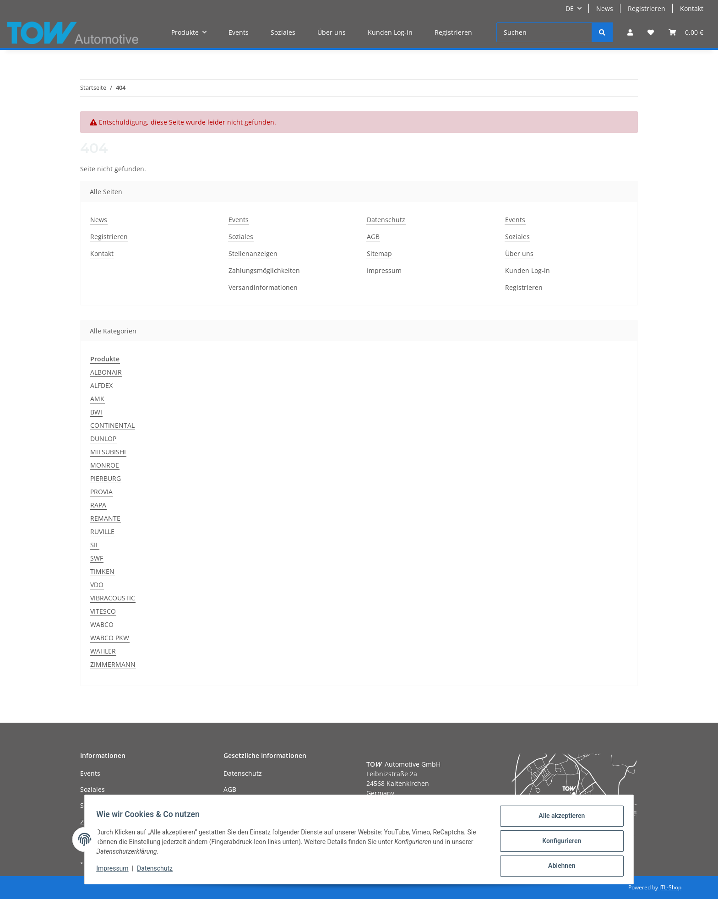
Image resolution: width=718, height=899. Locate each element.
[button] (630, 32)
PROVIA (101, 491)
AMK (97, 398)
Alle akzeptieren (558, 819)
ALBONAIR (106, 372)
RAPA (98, 505)
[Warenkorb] (686, 32)
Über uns (331, 32)
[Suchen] (544, 32)
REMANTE (105, 518)
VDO (96, 584)
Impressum (384, 270)
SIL (94, 544)
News (604, 8)
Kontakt (691, 8)
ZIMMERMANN (113, 664)
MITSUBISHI (108, 451)
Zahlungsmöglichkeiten (264, 270)
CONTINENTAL (112, 425)
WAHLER (103, 651)
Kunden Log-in (390, 32)
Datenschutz (386, 219)
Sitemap (379, 253)
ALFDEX (101, 385)
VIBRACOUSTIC (112, 598)
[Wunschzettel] (650, 32)
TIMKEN (102, 571)
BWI (96, 412)
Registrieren (646, 8)
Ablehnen (558, 866)
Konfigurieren (558, 842)
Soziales (283, 32)
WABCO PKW (109, 637)
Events (238, 32)
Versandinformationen (263, 287)
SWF (96, 558)
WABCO (102, 624)
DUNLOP (103, 438)
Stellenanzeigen (252, 253)
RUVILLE (102, 531)
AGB (373, 236)
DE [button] (570, 8)
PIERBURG (105, 478)
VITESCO (103, 611)
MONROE (104, 465)
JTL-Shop (670, 887)
